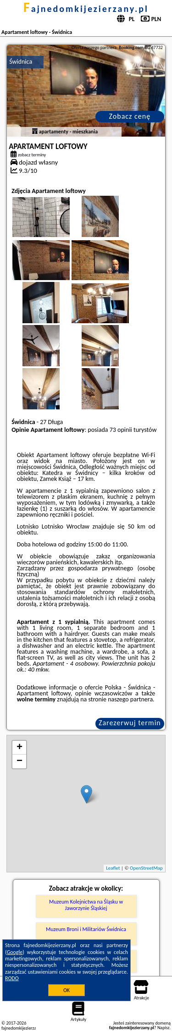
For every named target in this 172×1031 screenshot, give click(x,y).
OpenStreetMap (146, 868)
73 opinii (121, 430)
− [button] (19, 761)
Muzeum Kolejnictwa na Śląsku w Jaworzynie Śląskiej (86, 905)
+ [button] (19, 748)
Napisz (163, 1028)
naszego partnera (130, 699)
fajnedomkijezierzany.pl (86, 8)
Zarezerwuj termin (130, 722)
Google (15, 952)
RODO (12, 978)
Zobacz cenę (130, 116)
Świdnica (20, 62)
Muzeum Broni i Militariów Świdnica (86, 929)
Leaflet (113, 868)
